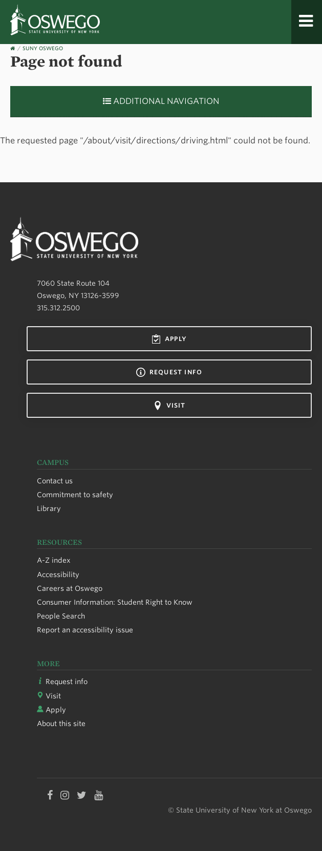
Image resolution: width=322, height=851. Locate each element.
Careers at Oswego (69, 588)
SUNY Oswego (43, 48)
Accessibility (58, 574)
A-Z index (54, 560)
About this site (61, 723)
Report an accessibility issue (85, 630)
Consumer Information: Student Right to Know (114, 602)
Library (49, 508)
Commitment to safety (75, 495)
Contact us (55, 481)
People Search (61, 616)
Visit (169, 405)
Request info (169, 372)
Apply (169, 339)
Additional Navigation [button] (161, 101)
